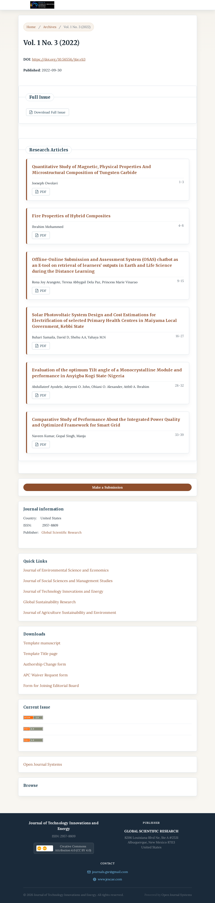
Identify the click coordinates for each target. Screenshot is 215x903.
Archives (49, 27)
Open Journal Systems (42, 764)
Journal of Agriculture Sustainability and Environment (69, 612)
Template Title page (40, 653)
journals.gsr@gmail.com (107, 872)
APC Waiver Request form (45, 675)
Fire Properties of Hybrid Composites (71, 215)
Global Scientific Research (62, 532)
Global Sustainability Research (49, 602)
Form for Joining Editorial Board (51, 685)
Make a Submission (107, 487)
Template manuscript (41, 643)
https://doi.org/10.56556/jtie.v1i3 (59, 59)
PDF (42, 192)
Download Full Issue (49, 112)
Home (31, 27)
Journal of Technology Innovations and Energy (63, 591)
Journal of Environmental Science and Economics (66, 570)
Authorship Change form (44, 664)
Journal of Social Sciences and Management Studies (68, 580)
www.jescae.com (107, 879)
